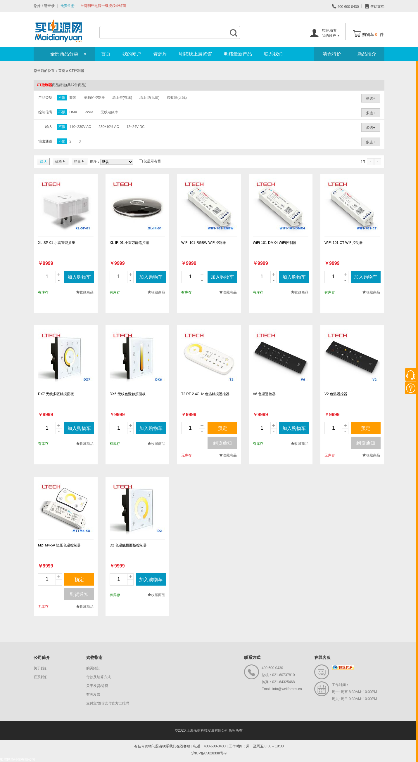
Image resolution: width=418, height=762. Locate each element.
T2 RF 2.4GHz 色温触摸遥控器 (205, 394)
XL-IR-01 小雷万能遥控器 (129, 243)
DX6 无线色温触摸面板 (128, 394)
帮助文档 (376, 6)
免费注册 (68, 6)
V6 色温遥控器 (264, 394)
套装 (72, 98)
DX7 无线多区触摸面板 (56, 394)
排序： (95, 161)
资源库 (160, 53)
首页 (105, 53)
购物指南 (94, 657)
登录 (51, 6)
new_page (66, 206)
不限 (61, 98)
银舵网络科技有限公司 (17, 759)
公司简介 (42, 657)
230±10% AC (109, 127)
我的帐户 (131, 53)
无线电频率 (109, 112)
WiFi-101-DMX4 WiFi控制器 (274, 243)
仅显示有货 (152, 161)
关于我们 (41, 668)
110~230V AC (80, 127)
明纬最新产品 (238, 53)
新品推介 (366, 53)
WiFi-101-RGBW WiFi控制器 (203, 243)
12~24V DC (135, 127)
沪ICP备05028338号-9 (209, 753)
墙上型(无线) (149, 98)
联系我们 (273, 53)
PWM (88, 112)
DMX (73, 112)
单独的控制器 (94, 98)
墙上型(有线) (122, 98)
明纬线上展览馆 (195, 53)
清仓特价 (331, 53)
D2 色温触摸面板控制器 (128, 545)
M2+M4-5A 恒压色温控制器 (59, 545)
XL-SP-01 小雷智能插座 (56, 243)
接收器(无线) (177, 98)
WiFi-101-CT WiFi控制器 (343, 243)
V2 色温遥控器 (335, 394)
